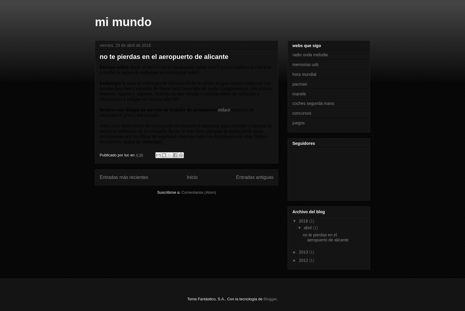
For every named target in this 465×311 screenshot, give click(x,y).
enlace (224, 109)
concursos (301, 113)
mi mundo (123, 21)
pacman (299, 84)
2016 (304, 221)
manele (299, 94)
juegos (298, 123)
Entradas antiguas (254, 177)
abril (308, 227)
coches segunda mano (313, 103)
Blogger (270, 299)
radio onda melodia (310, 54)
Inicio (192, 177)
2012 (304, 260)
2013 (304, 252)
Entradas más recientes (124, 177)
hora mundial (304, 74)
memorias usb (305, 64)
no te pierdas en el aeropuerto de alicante (164, 56)
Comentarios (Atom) (198, 192)
